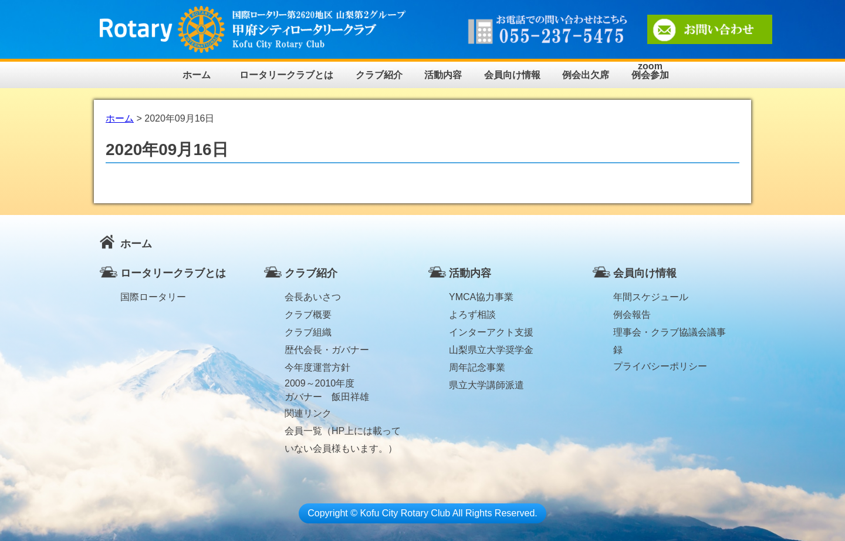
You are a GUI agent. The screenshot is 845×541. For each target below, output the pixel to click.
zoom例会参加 (650, 71)
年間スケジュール (650, 297)
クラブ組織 (308, 332)
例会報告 (632, 315)
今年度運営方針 (317, 367)
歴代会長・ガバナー (327, 350)
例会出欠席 (585, 75)
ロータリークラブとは (286, 75)
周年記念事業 (477, 367)
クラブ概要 (308, 315)
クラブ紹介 (379, 75)
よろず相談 (472, 315)
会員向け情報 (512, 75)
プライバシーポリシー (660, 366)
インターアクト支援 (491, 332)
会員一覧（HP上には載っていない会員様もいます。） (343, 433)
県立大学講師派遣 (486, 385)
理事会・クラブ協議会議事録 (669, 334)
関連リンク (308, 413)
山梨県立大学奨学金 (491, 350)
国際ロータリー (153, 297)
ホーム (196, 75)
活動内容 (443, 75)
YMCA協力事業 (481, 297)
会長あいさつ (313, 297)
